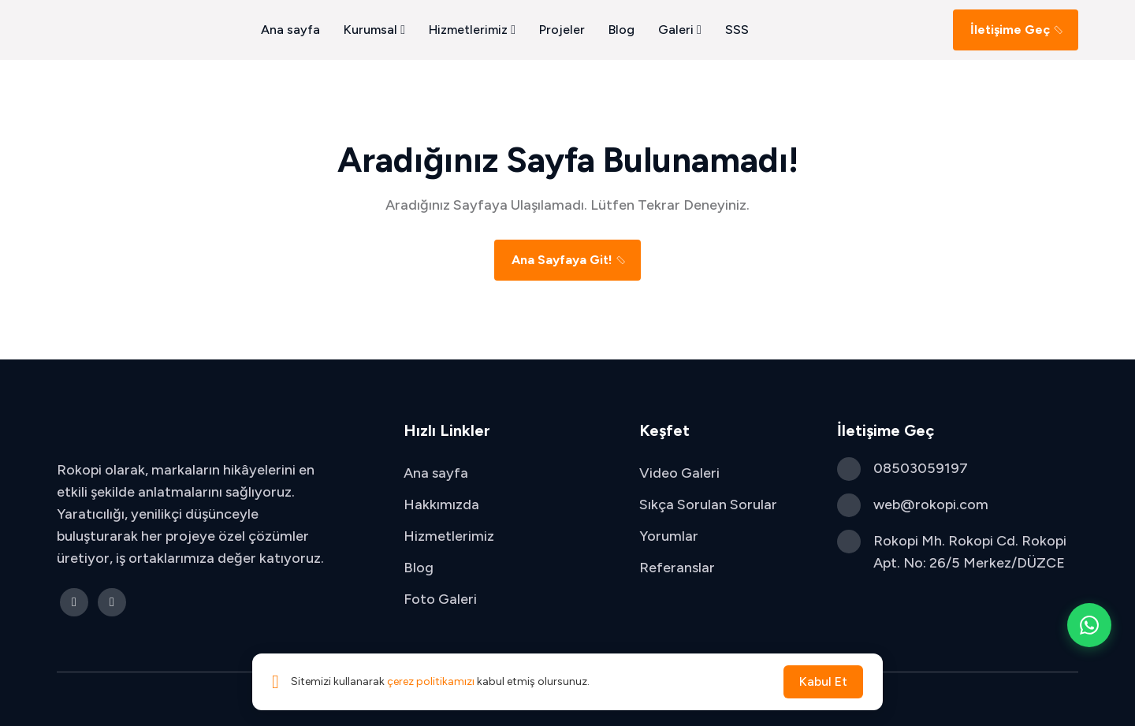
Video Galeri (679, 473)
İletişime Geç (1017, 29)
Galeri (679, 29)
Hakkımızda (441, 504)
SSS (737, 29)
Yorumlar (668, 536)
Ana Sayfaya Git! (569, 259)
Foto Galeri (440, 599)
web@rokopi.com (930, 504)
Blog (621, 29)
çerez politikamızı (430, 681)
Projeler (562, 29)
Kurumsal (374, 29)
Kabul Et (823, 681)
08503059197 (920, 468)
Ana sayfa (290, 29)
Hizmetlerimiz (472, 29)
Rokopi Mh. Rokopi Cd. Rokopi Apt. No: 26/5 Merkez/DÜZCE (969, 551)
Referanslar (677, 567)
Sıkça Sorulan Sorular (708, 504)
